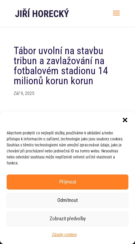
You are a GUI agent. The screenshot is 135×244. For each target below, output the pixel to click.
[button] (125, 120)
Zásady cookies (64, 234)
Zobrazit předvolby (68, 219)
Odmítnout (67, 200)
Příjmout (67, 182)
